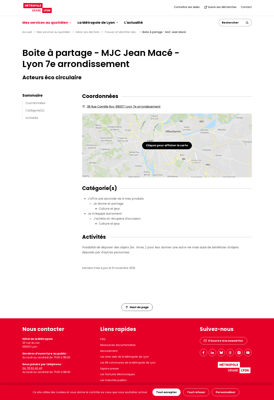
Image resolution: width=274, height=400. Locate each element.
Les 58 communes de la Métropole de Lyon (128, 362)
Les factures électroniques (117, 374)
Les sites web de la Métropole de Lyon (124, 357)
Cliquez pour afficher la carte (167, 145)
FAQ (102, 339)
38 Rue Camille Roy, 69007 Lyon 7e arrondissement (124, 106)
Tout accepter (166, 392)
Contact (246, 7)
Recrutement (109, 351)
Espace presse (109, 368)
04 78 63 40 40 (32, 368)
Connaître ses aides (187, 7)
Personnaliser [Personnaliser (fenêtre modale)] (226, 392)
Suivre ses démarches (220, 7)
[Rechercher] (231, 22)
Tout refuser (196, 392)
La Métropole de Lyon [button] (98, 22)
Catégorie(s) (35, 110)
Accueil (27, 32)
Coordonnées (35, 103)
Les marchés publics (113, 380)
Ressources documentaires (118, 345)
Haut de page (137, 307)
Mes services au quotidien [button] (46, 22)
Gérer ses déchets (87, 32)
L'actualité (133, 22)
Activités (32, 118)
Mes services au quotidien (53, 32)
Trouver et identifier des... (121, 32)
